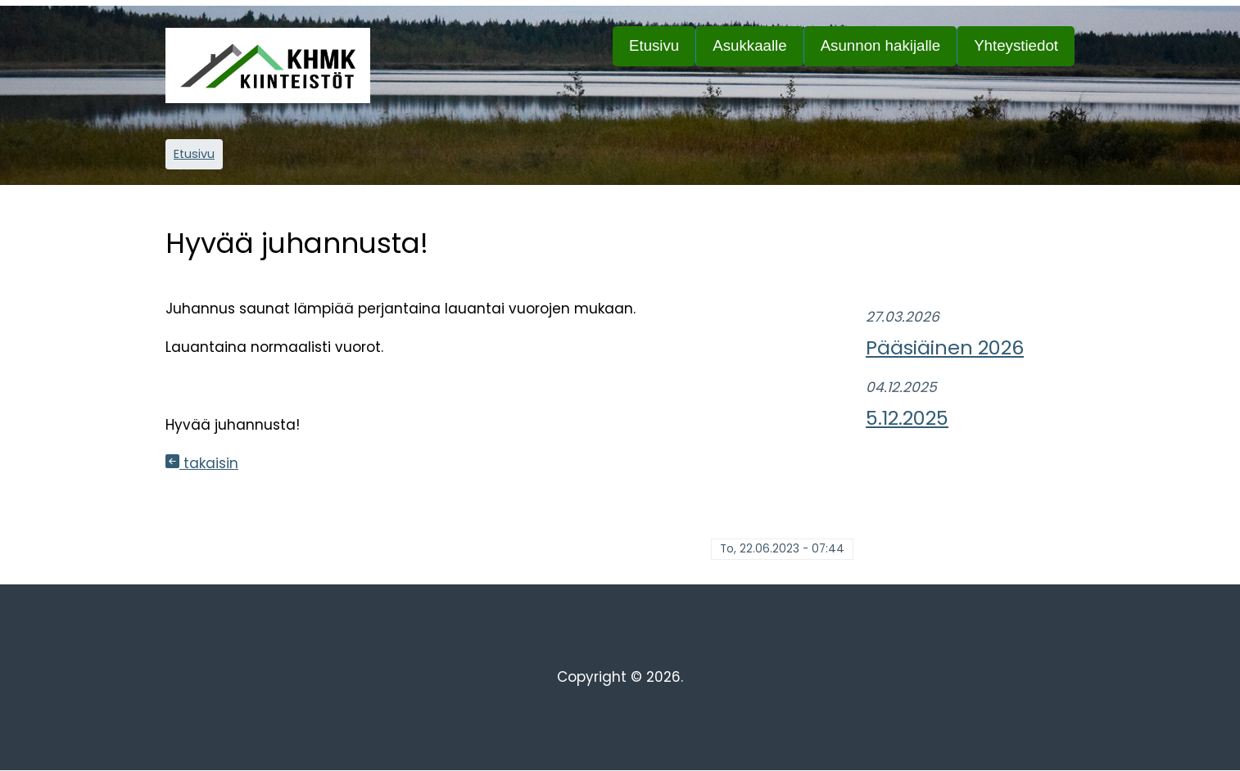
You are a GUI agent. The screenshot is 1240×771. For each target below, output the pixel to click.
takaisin (201, 463)
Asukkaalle (758, 51)
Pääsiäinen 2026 (945, 347)
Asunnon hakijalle (889, 51)
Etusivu (654, 45)
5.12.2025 (907, 417)
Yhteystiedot (1016, 45)
